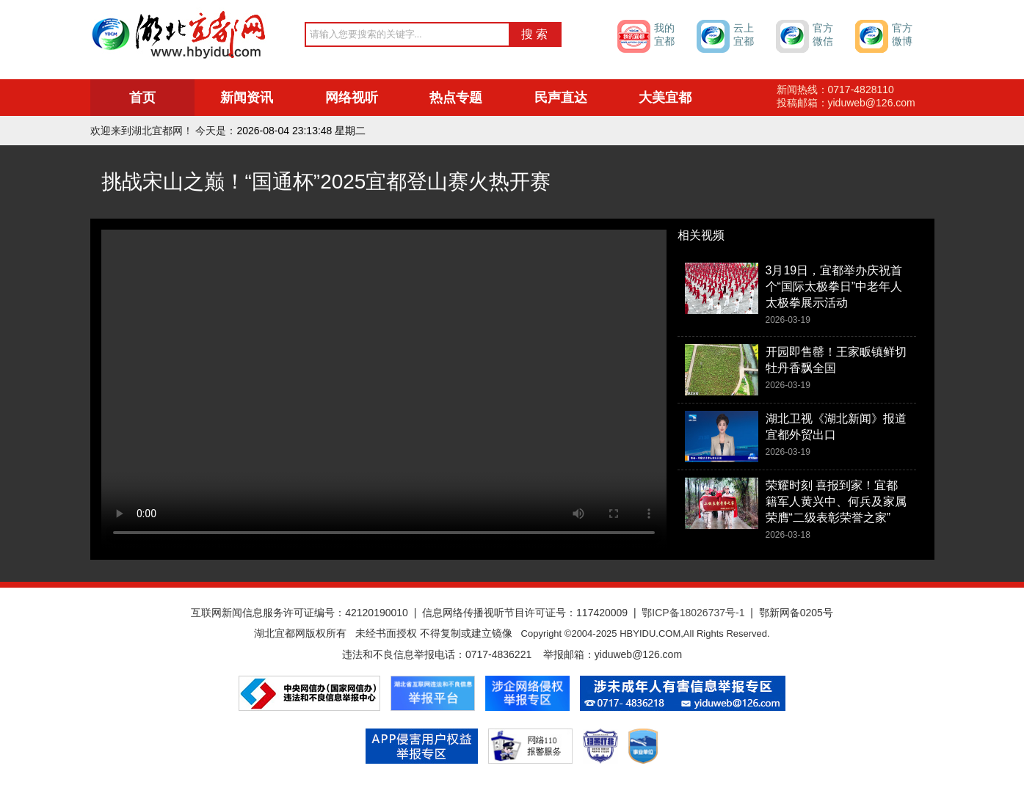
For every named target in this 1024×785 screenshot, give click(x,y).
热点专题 (455, 97)
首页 (142, 97)
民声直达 (560, 97)
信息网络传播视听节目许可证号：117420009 (525, 612)
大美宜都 (665, 97)
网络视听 (351, 97)
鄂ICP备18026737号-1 (693, 612)
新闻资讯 (246, 97)
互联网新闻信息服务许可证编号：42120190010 (299, 612)
